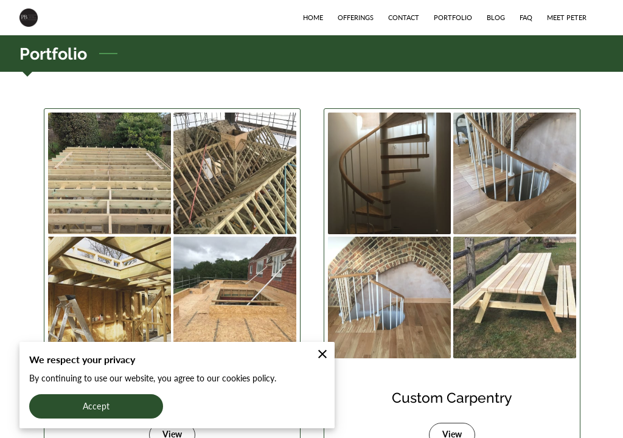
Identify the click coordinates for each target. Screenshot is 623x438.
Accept (96, 406)
